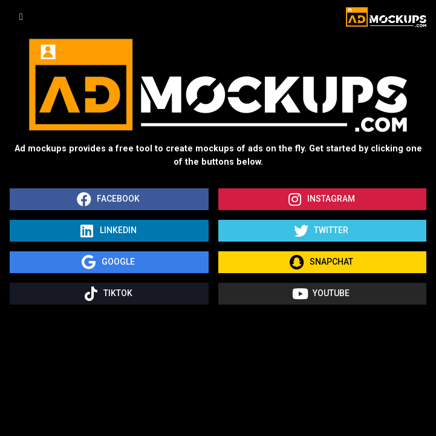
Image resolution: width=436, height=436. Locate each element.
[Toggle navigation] (21, 16)
